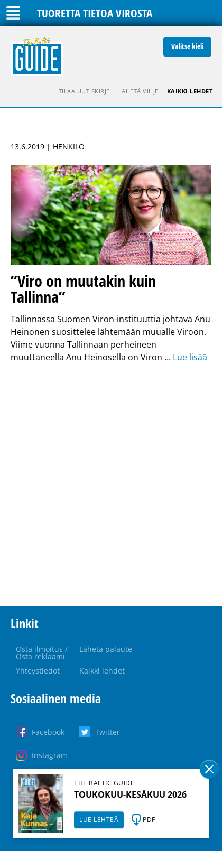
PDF (149, 819)
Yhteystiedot (38, 671)
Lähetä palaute (105, 649)
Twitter (107, 732)
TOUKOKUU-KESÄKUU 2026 (130, 794)
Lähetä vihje (138, 91)
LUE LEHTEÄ (98, 819)
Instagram (50, 755)
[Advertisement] (111, 485)
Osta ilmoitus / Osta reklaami (42, 652)
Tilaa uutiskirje (84, 91)
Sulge (209, 769)
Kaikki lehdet (190, 91)
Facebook (48, 732)
